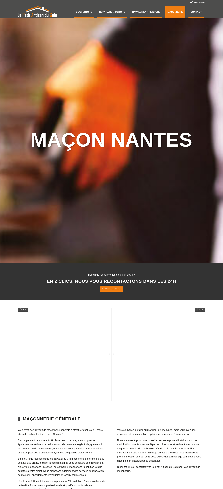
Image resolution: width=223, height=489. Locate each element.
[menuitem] (84, 11)
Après (200, 309)
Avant (23, 309)
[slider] (111, 354)
